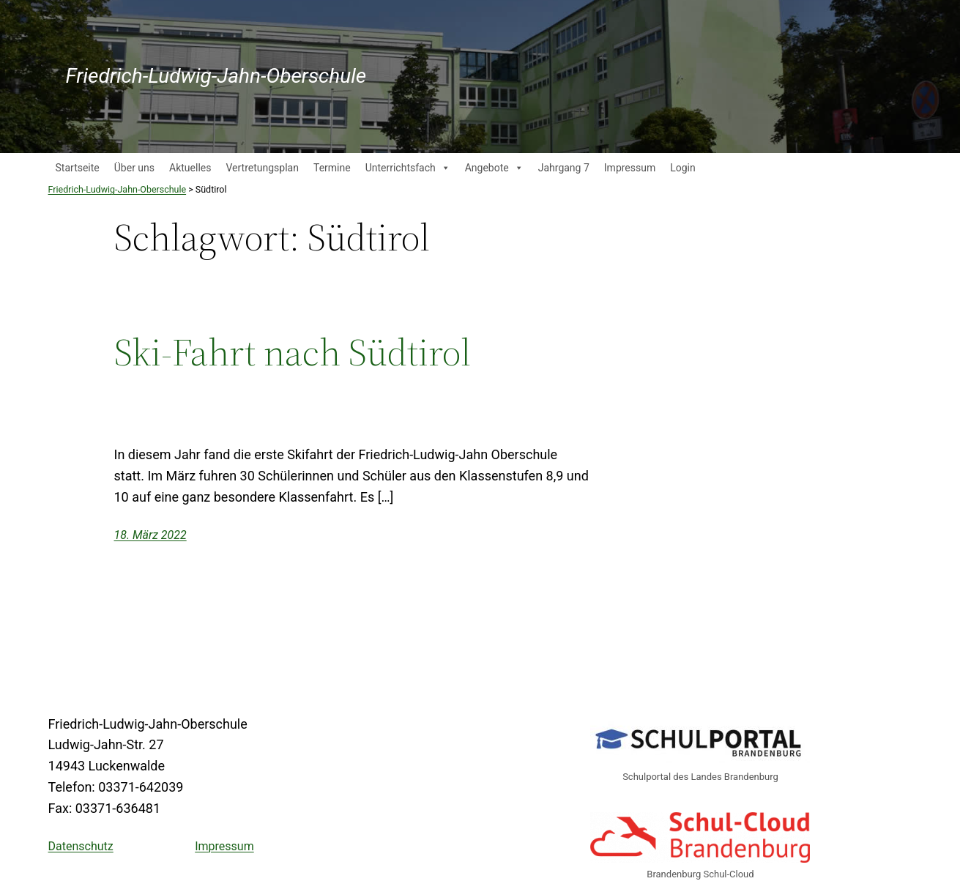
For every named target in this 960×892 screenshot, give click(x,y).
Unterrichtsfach (407, 167)
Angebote (494, 167)
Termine (332, 168)
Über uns (134, 168)
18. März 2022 (150, 535)
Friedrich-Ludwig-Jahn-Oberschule (216, 76)
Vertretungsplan (262, 168)
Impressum (629, 168)
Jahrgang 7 (563, 168)
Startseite (78, 168)
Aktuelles (190, 168)
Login (683, 168)
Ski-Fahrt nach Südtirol (292, 352)
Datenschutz (81, 846)
